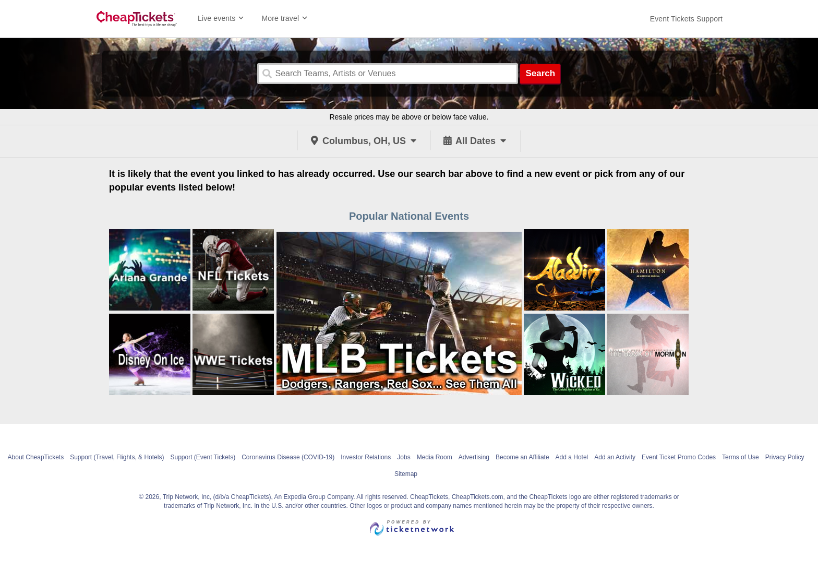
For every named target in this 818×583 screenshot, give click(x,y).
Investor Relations (366, 457)
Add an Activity (614, 457)
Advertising (474, 457)
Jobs (403, 457)
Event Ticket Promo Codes (679, 457)
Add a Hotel (572, 457)
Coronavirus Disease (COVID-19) (288, 457)
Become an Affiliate (522, 457)
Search (540, 73)
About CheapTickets (36, 457)
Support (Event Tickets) (202, 457)
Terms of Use (740, 457)
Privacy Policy (784, 457)
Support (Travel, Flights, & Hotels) (117, 457)
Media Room (434, 457)
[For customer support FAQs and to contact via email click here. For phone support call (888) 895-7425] (686, 18)
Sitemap (405, 474)
